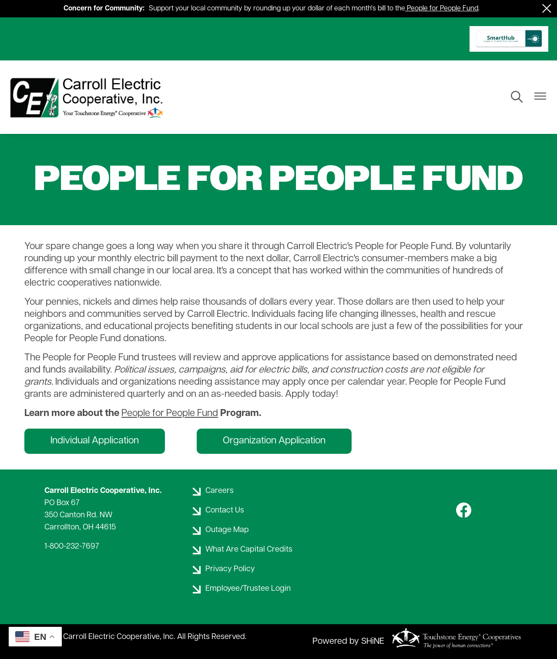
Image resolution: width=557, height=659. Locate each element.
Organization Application (274, 441)
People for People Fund (442, 8)
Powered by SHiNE (348, 641)
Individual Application (94, 441)
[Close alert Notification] (547, 8)
